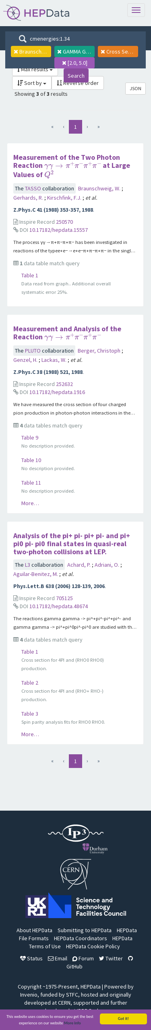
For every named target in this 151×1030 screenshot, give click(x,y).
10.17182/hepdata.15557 (58, 229)
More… (30, 503)
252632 (64, 384)
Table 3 (29, 713)
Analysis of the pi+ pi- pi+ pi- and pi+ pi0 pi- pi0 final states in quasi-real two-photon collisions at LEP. (71, 543)
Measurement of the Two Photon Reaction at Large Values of (71, 166)
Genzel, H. (26, 359)
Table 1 (29, 275)
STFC (72, 994)
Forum (83, 958)
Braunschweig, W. (100, 188)
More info (72, 1024)
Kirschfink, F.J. (65, 197)
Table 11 (31, 482)
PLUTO (33, 350)
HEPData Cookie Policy (93, 946)
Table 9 (29, 437)
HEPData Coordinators (80, 938)
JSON (135, 88)
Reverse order (78, 83)
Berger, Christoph (100, 350)
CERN (64, 1002)
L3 (28, 564)
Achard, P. (79, 564)
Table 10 (31, 460)
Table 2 (29, 682)
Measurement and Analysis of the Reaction (67, 332)
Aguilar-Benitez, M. (36, 574)
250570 (64, 221)
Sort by (31, 83)
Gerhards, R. (28, 197)
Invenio (28, 994)
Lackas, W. (54, 359)
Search (76, 75)
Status (31, 958)
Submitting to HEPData (85, 930)
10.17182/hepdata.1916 (57, 392)
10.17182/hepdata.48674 (58, 606)
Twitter (111, 958)
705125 (64, 598)
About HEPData (34, 930)
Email (57, 958)
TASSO (33, 188)
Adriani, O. (107, 564)
